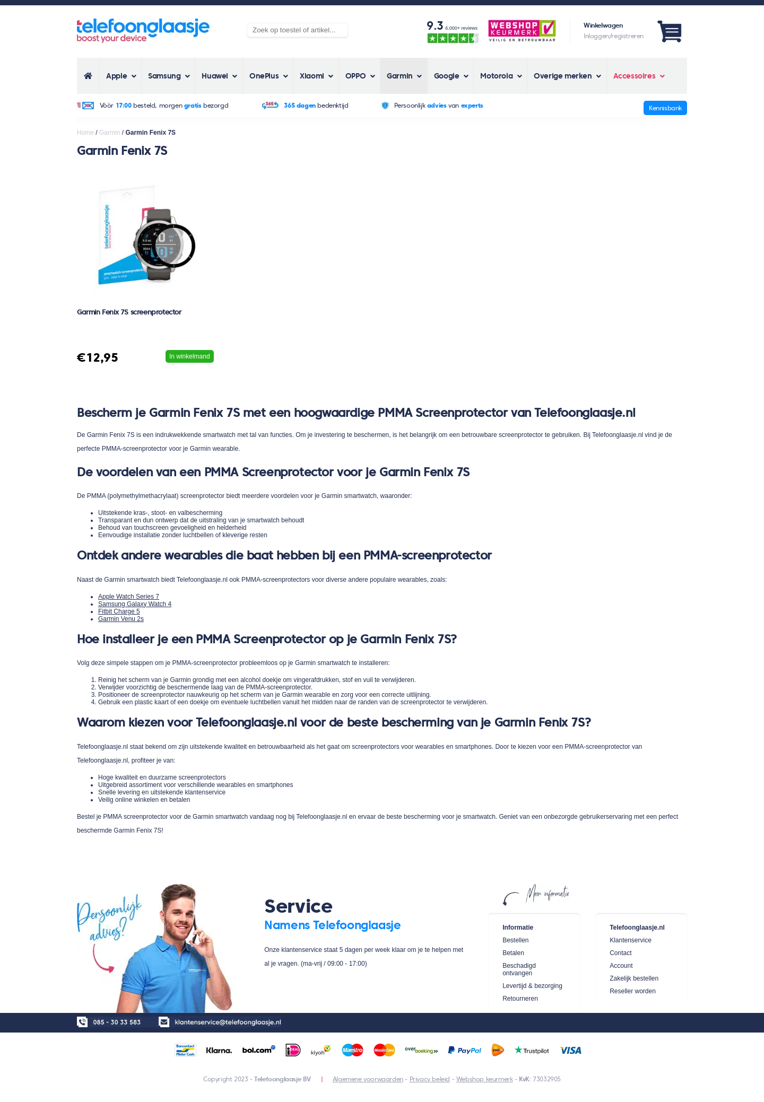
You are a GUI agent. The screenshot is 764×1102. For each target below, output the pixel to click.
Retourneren (520, 998)
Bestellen (515, 940)
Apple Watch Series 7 (128, 596)
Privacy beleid (430, 1079)
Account (621, 965)
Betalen (513, 953)
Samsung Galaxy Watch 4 (134, 604)
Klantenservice (631, 940)
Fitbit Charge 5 (119, 611)
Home (85, 132)
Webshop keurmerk (484, 1079)
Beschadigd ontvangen (519, 969)
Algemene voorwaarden (368, 1079)
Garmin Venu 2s (121, 619)
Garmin (109, 132)
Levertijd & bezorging (532, 986)
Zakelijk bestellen (634, 978)
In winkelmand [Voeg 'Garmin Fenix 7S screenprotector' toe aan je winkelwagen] (189, 356)
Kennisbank (665, 108)
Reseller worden (633, 991)
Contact (620, 953)
